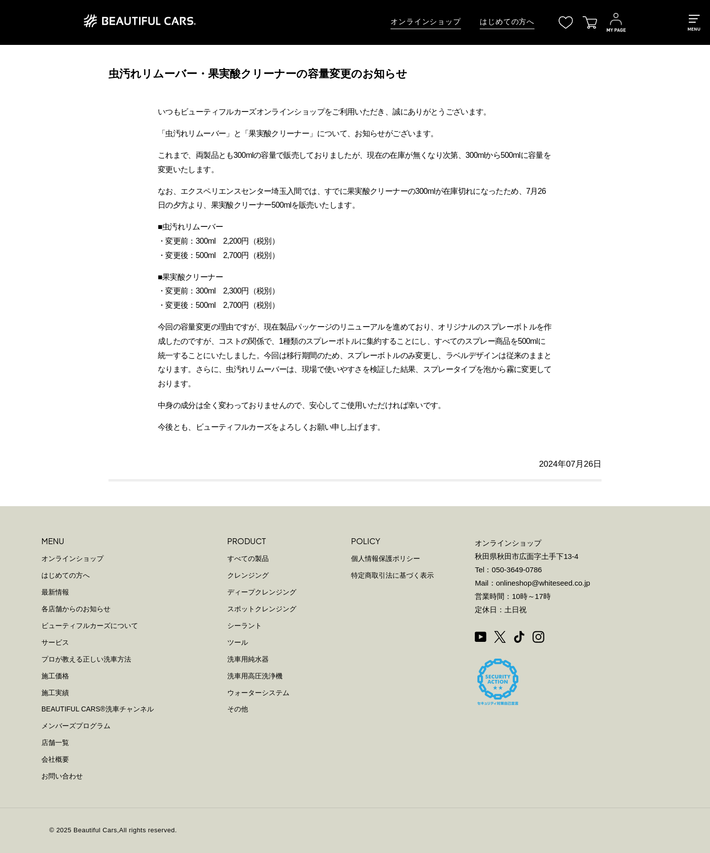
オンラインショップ (425, 22)
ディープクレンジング (261, 592)
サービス (55, 642)
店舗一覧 (55, 742)
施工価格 (55, 676)
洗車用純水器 (248, 659)
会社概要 (55, 759)
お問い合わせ (62, 776)
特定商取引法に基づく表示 (392, 575)
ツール (237, 642)
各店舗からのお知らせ (75, 609)
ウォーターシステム (258, 693)
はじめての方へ (507, 22)
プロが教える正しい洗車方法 (86, 659)
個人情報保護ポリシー (385, 558)
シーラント (244, 626)
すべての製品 (248, 558)
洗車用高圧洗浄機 (255, 676)
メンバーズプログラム (75, 726)
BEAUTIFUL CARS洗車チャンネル (97, 709)
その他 (237, 709)
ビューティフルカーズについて (89, 626)
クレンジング (248, 575)
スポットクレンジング (261, 609)
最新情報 (55, 592)
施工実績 (55, 693)
